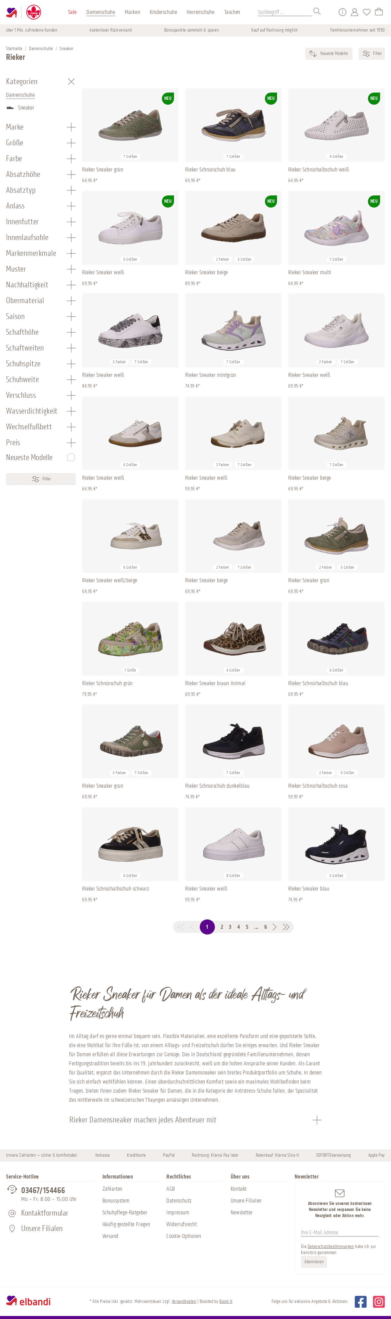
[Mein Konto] (355, 12)
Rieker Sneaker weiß (103, 272)
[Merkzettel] (367, 12)
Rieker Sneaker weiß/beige (109, 580)
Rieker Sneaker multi (309, 272)
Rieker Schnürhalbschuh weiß (318, 169)
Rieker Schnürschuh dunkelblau (217, 786)
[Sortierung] (333, 54)
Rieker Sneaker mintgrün (210, 375)
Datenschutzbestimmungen (331, 1247)
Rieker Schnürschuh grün (107, 683)
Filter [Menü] (41, 479)
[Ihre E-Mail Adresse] (340, 1232)
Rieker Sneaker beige (206, 272)
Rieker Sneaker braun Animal (215, 683)
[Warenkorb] (379, 12)
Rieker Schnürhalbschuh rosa (318, 786)
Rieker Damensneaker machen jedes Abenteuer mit (143, 1120)
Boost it (225, 1301)
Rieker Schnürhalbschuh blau (318, 683)
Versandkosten (184, 1301)
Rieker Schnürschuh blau (210, 169)
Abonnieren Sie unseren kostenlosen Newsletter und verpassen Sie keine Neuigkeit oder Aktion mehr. (340, 1203)
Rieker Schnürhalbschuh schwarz (115, 888)
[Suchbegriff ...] (285, 12)
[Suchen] (317, 12)
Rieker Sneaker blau (308, 888)
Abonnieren (314, 1262)
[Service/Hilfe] (342, 12)
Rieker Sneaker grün (102, 169)
